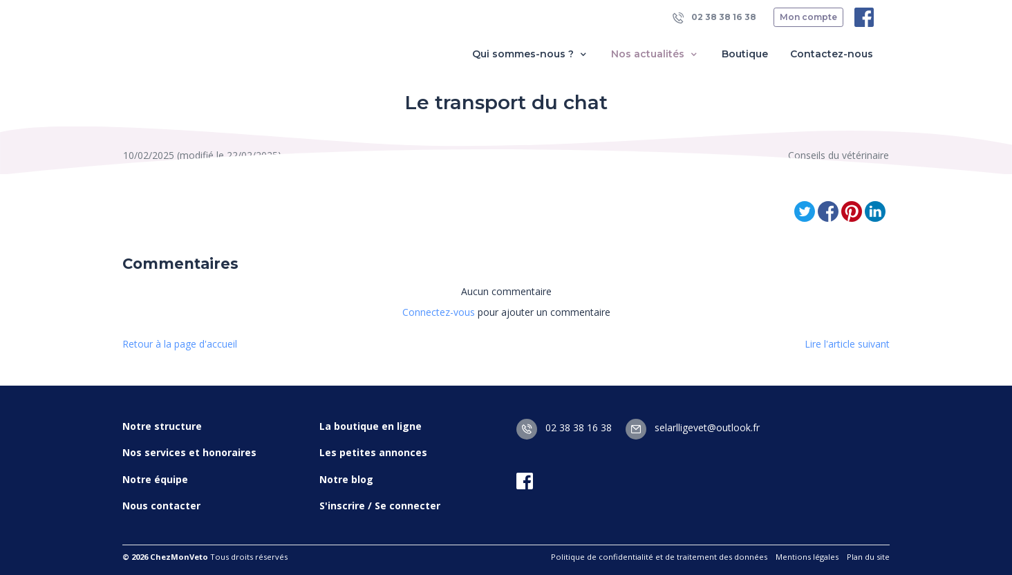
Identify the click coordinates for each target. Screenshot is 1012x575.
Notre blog (346, 479)
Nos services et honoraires (189, 452)
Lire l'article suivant (847, 343)
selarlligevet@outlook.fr (693, 427)
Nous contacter (161, 505)
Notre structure (162, 426)
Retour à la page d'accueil (179, 343)
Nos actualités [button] (655, 54)
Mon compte (808, 17)
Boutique (745, 54)
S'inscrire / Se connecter (379, 505)
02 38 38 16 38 (714, 17)
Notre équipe (155, 479)
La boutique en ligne (370, 426)
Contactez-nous (831, 54)
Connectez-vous (438, 312)
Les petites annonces (373, 452)
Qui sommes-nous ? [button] (530, 54)
